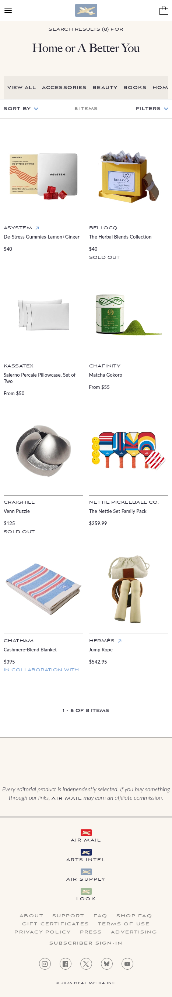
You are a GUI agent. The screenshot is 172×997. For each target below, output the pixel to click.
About (31, 916)
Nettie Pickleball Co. (124, 502)
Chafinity (105, 366)
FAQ (101, 916)
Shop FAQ (134, 916)
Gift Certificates (55, 924)
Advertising (134, 932)
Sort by (17, 109)
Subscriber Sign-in (86, 943)
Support (68, 916)
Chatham (19, 641)
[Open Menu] (8, 10)
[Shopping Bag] (163, 10)
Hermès (102, 641)
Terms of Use (124, 924)
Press (91, 932)
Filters (148, 109)
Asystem (18, 228)
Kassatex (18, 366)
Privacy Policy (42, 932)
